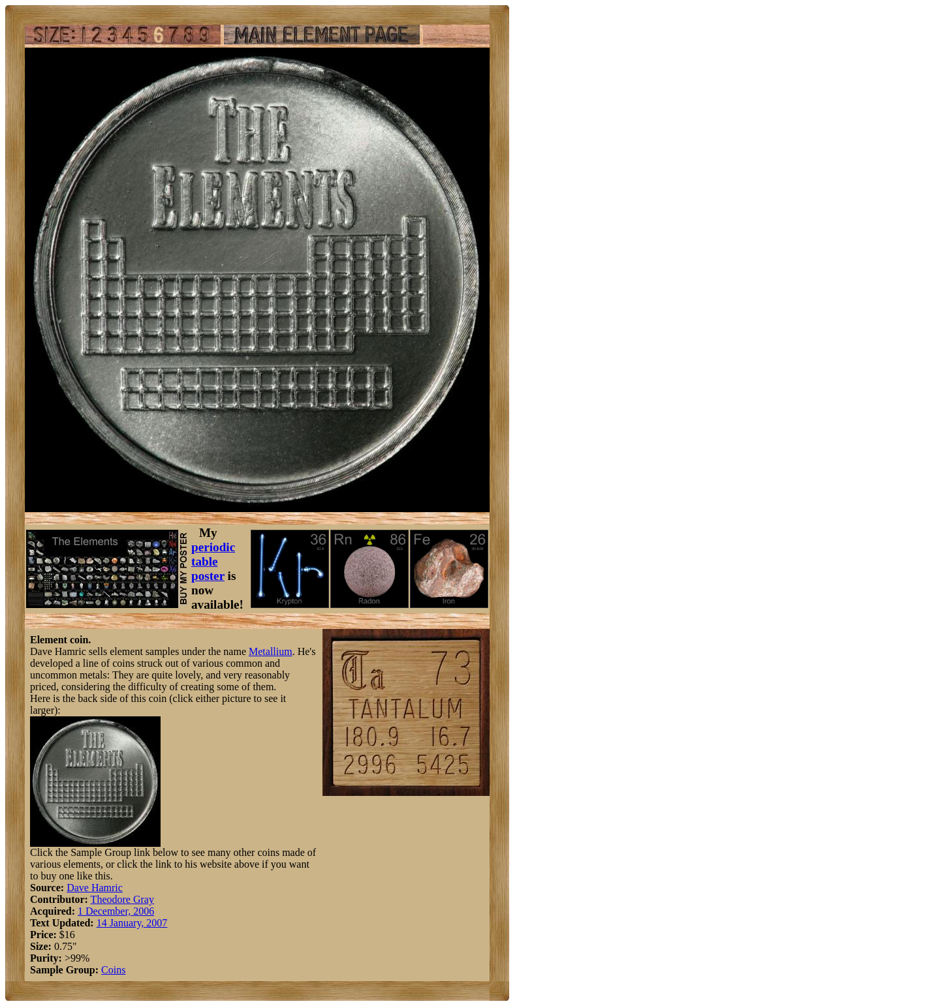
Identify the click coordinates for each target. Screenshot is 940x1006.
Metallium (270, 651)
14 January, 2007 (132, 922)
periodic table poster (213, 561)
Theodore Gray (122, 899)
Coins (113, 969)
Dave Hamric (95, 887)
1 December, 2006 (116, 911)
